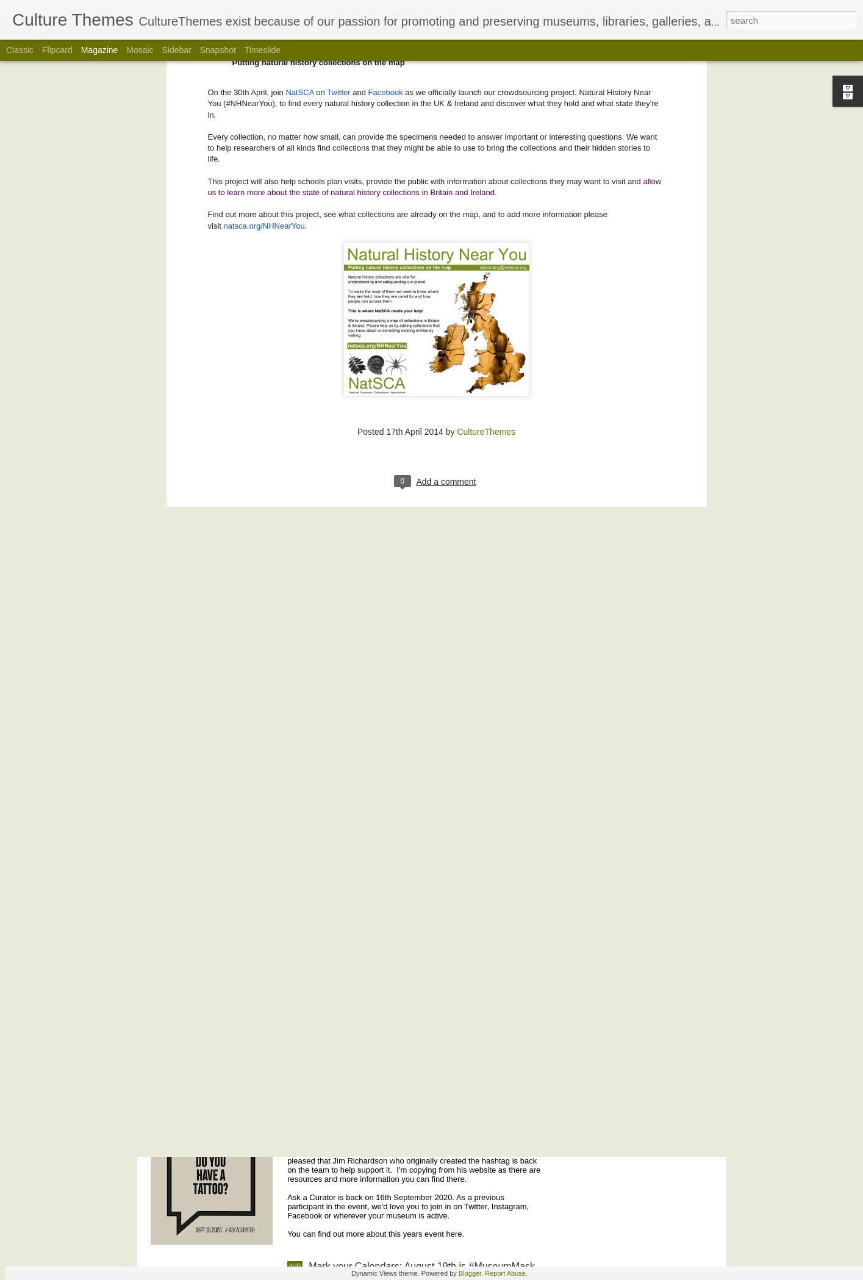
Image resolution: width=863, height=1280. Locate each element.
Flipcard (57, 50)
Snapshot (218, 50)
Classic (20, 50)
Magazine (99, 50)
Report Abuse (505, 1273)
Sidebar (177, 50)
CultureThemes (486, 181)
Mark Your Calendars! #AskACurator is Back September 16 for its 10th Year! (404, 1133)
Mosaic (139, 50)
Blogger (470, 1273)
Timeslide (263, 50)
